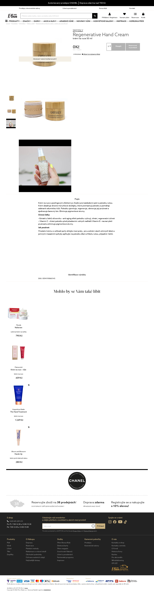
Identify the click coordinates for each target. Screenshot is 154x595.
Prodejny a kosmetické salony (29, 8)
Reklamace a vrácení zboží (36, 559)
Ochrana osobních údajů (35, 565)
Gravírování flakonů (64, 559)
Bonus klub (103, 8)
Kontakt (132, 8)
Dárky (39, 24)
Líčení (9, 556)
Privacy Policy (77, 538)
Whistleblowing (118, 568)
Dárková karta (62, 553)
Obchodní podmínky (34, 562)
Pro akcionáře (117, 565)
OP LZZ (114, 570)
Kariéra (114, 562)
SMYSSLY (78, 37)
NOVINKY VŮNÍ (86, 24)
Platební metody (32, 556)
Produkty (17, 24)
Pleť (8, 550)
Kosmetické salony (106, 24)
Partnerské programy (65, 565)
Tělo (8, 559)
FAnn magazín (62, 556)
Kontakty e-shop (118, 550)
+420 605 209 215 (16, 528)
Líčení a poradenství (70, 8)
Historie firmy (117, 559)
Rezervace (30, 553)
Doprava (29, 550)
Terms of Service (88, 538)
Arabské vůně (69, 24)
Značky (29, 24)
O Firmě (115, 556)
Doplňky (10, 562)
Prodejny (88, 550)
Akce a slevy (52, 24)
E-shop (10, 525)
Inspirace (124, 24)
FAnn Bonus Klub (63, 550)
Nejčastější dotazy (33, 568)
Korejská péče (139, 24)
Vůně (9, 553)
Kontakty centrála (118, 553)
